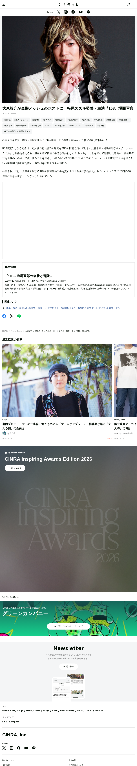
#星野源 (7, 120)
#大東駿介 (59, 120)
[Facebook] (73, 12)
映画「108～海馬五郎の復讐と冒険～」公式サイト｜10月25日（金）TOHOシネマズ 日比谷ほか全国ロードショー (65, 308)
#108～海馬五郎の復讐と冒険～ (17, 131)
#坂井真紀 (86, 120)
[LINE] (88, 12)
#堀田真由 (89, 126)
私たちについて (8, 760)
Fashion (99, 711)
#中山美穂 (98, 120)
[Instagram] (66, 12)
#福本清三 (8, 126)
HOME (5, 331)
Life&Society (67, 711)
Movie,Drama (16, 331)
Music (5, 711)
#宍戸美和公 (21, 126)
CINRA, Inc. (15, 734)
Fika (4, 722)
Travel (88, 711)
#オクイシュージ (21, 120)
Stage (46, 711)
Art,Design (17, 711)
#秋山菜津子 (124, 120)
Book (54, 711)
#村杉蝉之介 (35, 126)
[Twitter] (58, 12)
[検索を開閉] (128, 4)
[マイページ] (3, 4)
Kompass (14, 722)
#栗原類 (35, 120)
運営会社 (72, 760)
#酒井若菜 (110, 120)
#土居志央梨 (60, 126)
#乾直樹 (100, 126)
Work (80, 711)
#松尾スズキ (72, 120)
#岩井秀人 (47, 120)
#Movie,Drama (75, 126)
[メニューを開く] (133, 4)
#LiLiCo (48, 126)
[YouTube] (81, 12)
